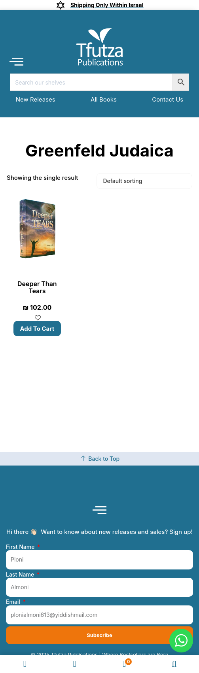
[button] (16, 61)
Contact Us (167, 99)
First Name (21, 547)
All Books (104, 99)
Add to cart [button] (37, 328)
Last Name (21, 574)
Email (14, 602)
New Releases (35, 99)
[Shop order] (144, 181)
